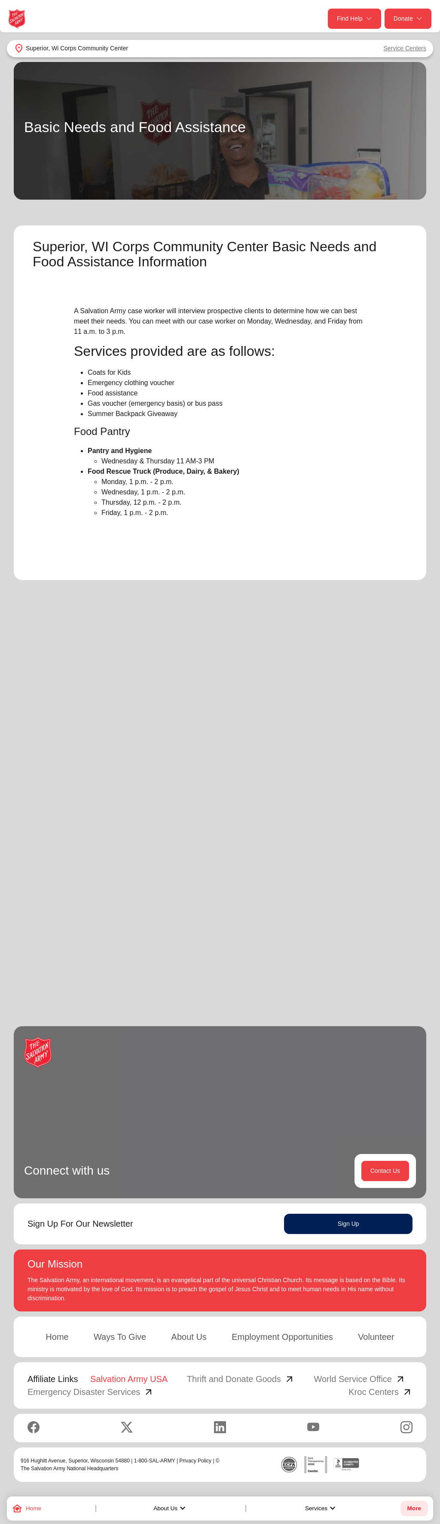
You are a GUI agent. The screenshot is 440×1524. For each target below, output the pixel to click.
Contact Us (385, 1171)
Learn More (118, 917)
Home (57, 1337)
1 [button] (338, 980)
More (414, 1508)
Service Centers (404, 48)
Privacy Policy (195, 1462)
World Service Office (360, 1380)
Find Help (354, 18)
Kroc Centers (380, 1393)
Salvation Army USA (129, 1380)
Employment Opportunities (282, 1337)
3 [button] (373, 980)
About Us (170, 1508)
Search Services (320, 698)
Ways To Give (120, 1337)
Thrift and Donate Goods (241, 1380)
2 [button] (356, 980)
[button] (311, 980)
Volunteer (376, 1337)
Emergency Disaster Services (91, 1393)
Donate (408, 18)
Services (321, 1508)
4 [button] (390, 980)
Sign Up (348, 1224)
